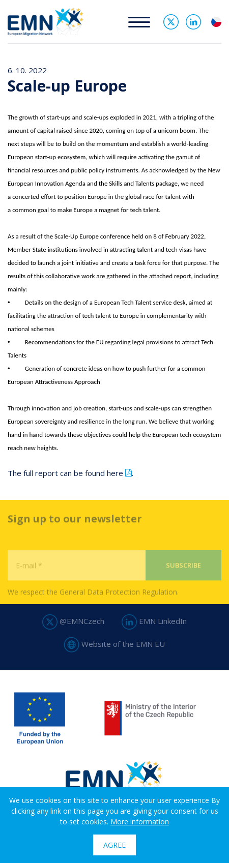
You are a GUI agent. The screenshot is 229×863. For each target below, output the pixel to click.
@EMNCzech (73, 621)
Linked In (193, 21)
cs (216, 22)
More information (139, 821)
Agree (114, 845)
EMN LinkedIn (154, 621)
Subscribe (183, 580)
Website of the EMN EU (114, 644)
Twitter (171, 21)
